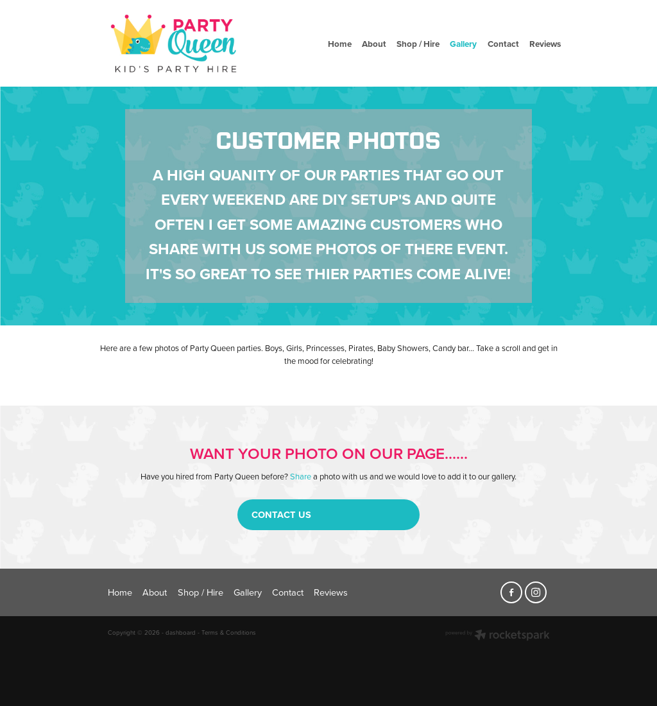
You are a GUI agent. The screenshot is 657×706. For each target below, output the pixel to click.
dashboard (181, 632)
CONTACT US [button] (281, 514)
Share (300, 476)
